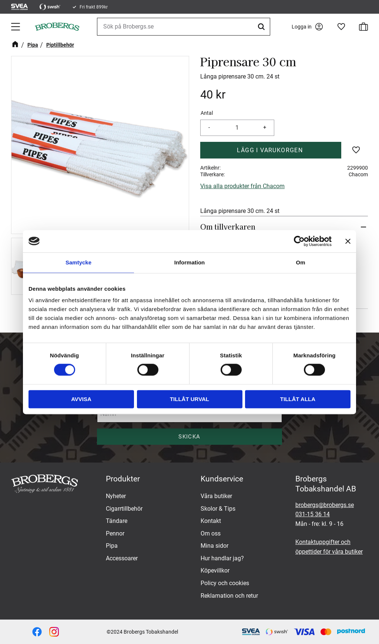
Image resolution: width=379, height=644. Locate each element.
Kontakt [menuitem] (211, 520)
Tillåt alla (297, 399)
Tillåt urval (189, 399)
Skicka (189, 436)
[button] (16, 27)
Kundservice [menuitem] (222, 478)
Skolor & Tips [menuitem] (218, 508)
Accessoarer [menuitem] (122, 558)
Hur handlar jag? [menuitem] (222, 558)
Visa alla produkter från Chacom (242, 186)
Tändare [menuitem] (116, 520)
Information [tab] (189, 262)
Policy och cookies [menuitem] (225, 583)
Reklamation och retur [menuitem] (229, 595)
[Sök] (262, 26)
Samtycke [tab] (78, 262)
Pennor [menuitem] (115, 533)
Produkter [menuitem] (123, 478)
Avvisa (81, 399)
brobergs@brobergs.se (324, 504)
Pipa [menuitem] (112, 545)
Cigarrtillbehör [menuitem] (124, 508)
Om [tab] (300, 262)
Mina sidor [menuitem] (214, 545)
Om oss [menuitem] (211, 533)
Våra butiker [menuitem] (216, 496)
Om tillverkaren (227, 226)
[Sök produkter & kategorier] (183, 26)
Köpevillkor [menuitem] (215, 570)
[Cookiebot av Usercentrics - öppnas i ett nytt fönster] (299, 241)
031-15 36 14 (312, 514)
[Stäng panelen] (348, 241)
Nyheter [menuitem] (116, 496)
